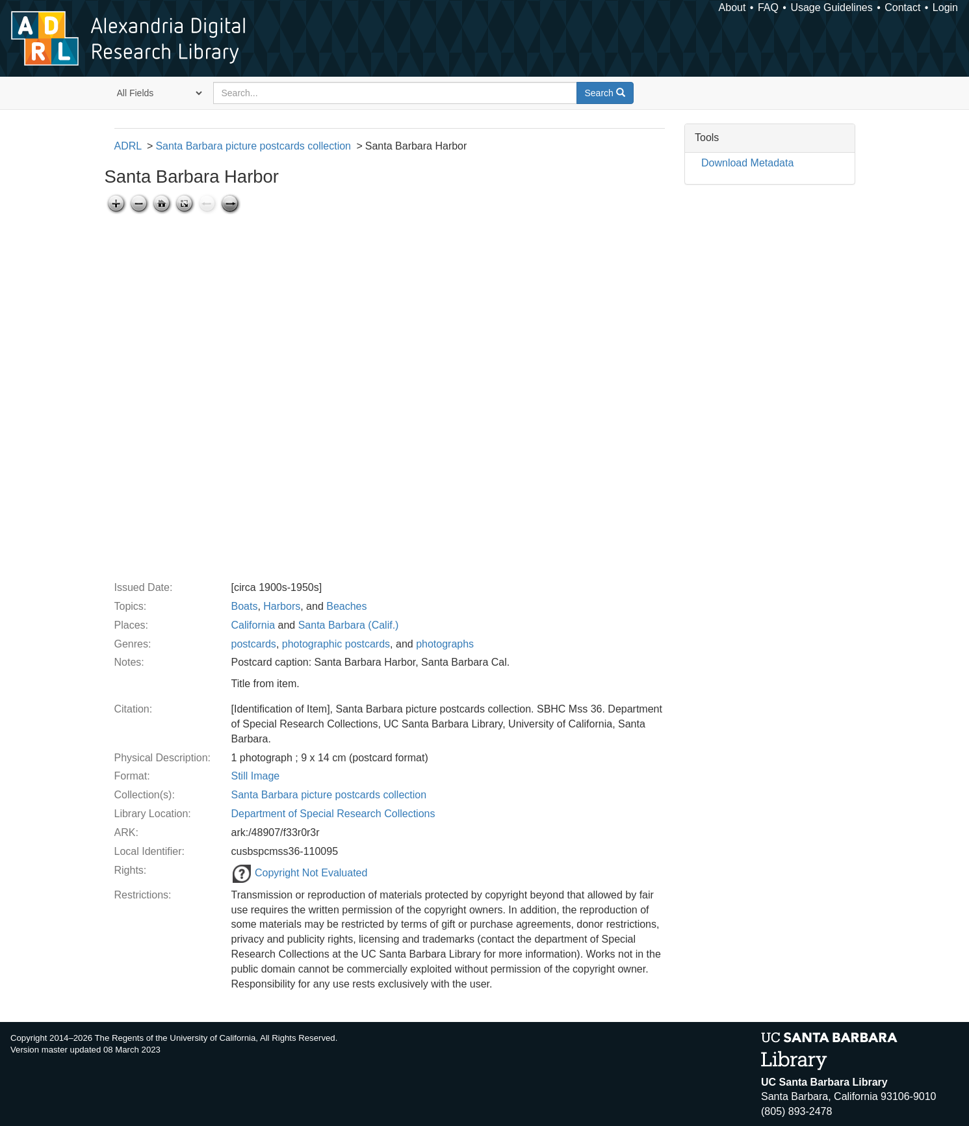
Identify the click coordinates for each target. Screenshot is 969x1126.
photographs (445, 643)
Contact (902, 7)
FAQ (768, 7)
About (732, 7)
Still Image (255, 775)
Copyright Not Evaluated (299, 872)
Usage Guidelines (831, 7)
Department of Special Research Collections (333, 813)
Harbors (281, 606)
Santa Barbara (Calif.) (348, 625)
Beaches (346, 606)
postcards (253, 643)
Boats (244, 606)
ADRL (128, 145)
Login (945, 7)
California (253, 625)
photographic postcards (336, 643)
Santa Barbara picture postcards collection (253, 145)
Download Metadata (747, 162)
